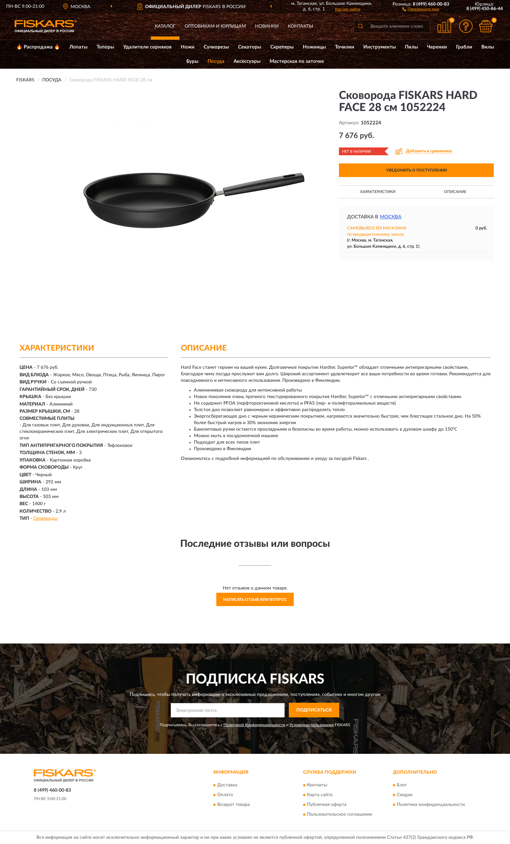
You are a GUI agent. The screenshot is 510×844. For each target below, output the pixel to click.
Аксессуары (247, 61)
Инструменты (379, 47)
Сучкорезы (216, 47)
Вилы (487, 47)
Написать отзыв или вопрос (255, 600)
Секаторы (249, 47)
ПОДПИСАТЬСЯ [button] (314, 710)
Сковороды (46, 518)
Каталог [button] (165, 26)
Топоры (105, 47)
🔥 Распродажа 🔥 (38, 47)
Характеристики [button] (378, 192)
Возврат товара (233, 804)
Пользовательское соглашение (339, 814)
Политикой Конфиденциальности (254, 725)
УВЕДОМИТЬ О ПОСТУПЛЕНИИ (416, 170)
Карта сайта (319, 795)
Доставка (227, 785)
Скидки (404, 795)
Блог (402, 785)
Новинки (267, 26)
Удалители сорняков (147, 47)
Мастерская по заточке (297, 61)
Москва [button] (390, 216)
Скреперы (282, 47)
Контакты (300, 26)
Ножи (188, 47)
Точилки (344, 47)
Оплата (225, 795)
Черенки (437, 47)
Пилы (411, 47)
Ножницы (314, 47)
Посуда (216, 61)
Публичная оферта (326, 804)
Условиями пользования (311, 725)
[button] (420, 9)
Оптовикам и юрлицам (215, 26)
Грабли (464, 47)
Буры (192, 61)
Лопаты (78, 47)
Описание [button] (455, 192)
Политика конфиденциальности (431, 804)
